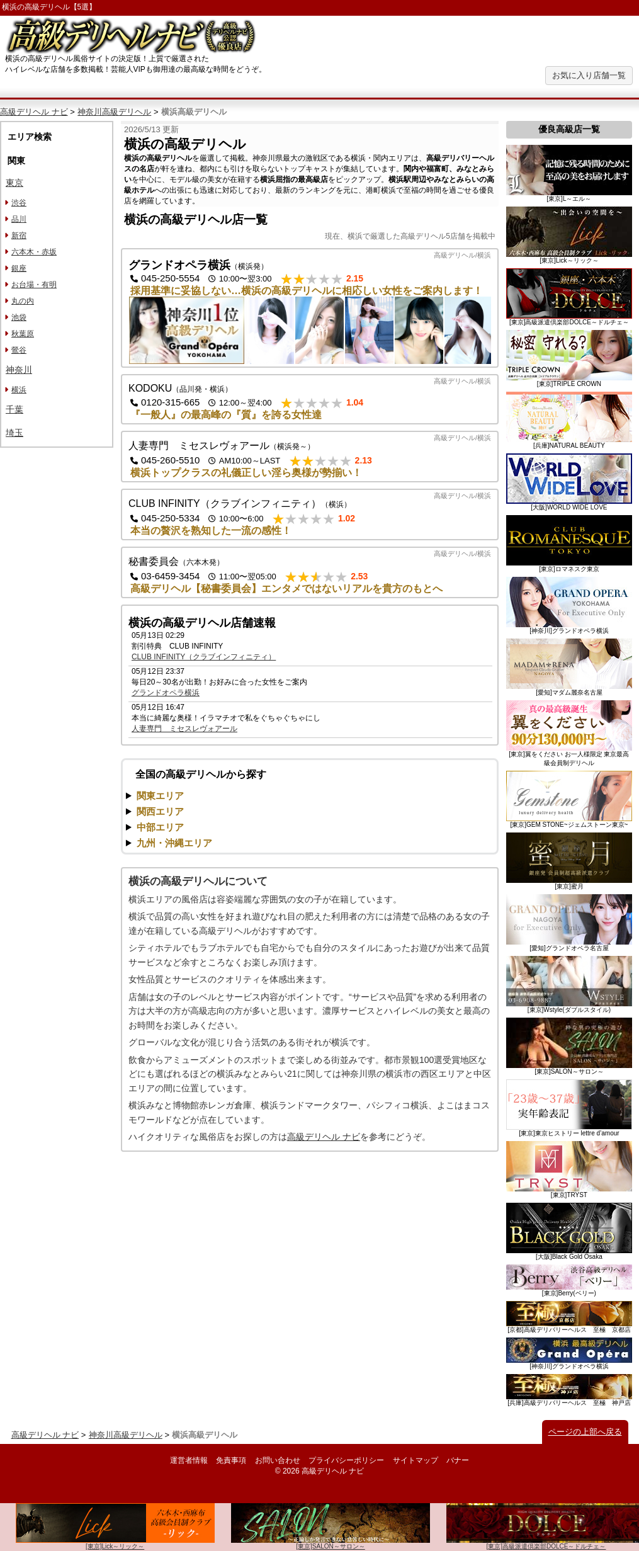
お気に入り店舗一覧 (589, 75)
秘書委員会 (153, 561)
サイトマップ (415, 1460)
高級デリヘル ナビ (34, 111)
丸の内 (22, 301)
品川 (18, 219)
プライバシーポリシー (346, 1460)
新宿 (18, 235)
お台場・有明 (34, 284)
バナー (457, 1460)
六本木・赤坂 (34, 251)
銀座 (18, 268)
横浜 (18, 389)
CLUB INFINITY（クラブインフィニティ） (224, 503)
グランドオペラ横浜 (179, 265)
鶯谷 (18, 350)
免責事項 (231, 1460)
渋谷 (18, 202)
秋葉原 (22, 333)
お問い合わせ (277, 1460)
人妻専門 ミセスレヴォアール (198, 445)
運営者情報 (189, 1460)
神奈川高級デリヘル (114, 111)
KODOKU (150, 388)
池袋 (18, 317)
